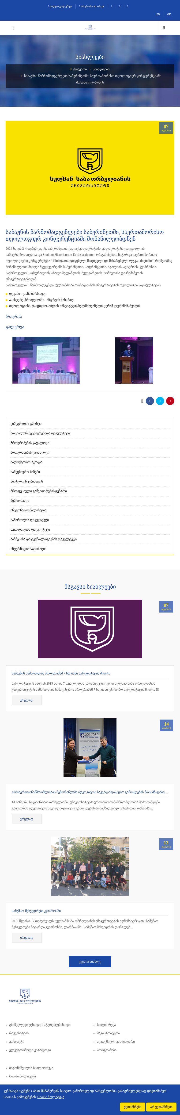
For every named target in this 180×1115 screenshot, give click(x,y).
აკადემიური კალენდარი (116, 1041)
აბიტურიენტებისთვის (27, 481)
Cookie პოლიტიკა (22, 1076)
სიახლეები (101, 69)
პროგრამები (106, 1050)
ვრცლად (26, 700)
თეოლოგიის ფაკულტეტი (30, 529)
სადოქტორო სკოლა (26, 462)
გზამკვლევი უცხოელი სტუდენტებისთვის (40, 1025)
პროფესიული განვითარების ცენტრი (39, 491)
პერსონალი (20, 500)
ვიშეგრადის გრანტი (26, 423)
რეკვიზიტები (19, 1033)
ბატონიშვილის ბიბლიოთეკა (31, 1068)
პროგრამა (14, 316)
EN (158, 14)
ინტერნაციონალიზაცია (28, 510)
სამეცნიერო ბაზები (25, 472)
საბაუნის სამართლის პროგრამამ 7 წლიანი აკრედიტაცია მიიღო (61, 673)
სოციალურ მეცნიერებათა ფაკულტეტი (40, 433)
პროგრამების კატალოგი (30, 443)
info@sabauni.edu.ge (92, 6)
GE (169, 14)
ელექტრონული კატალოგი (30, 1050)
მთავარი (79, 69)
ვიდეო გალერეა (60, 6)
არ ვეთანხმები (161, 1107)
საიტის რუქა (106, 1025)
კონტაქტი (16, 1041)
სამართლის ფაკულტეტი (30, 520)
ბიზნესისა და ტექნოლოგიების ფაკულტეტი (44, 539)
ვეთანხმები (132, 1107)
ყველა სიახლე (90, 961)
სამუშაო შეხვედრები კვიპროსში (36, 911)
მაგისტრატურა (108, 1033)
